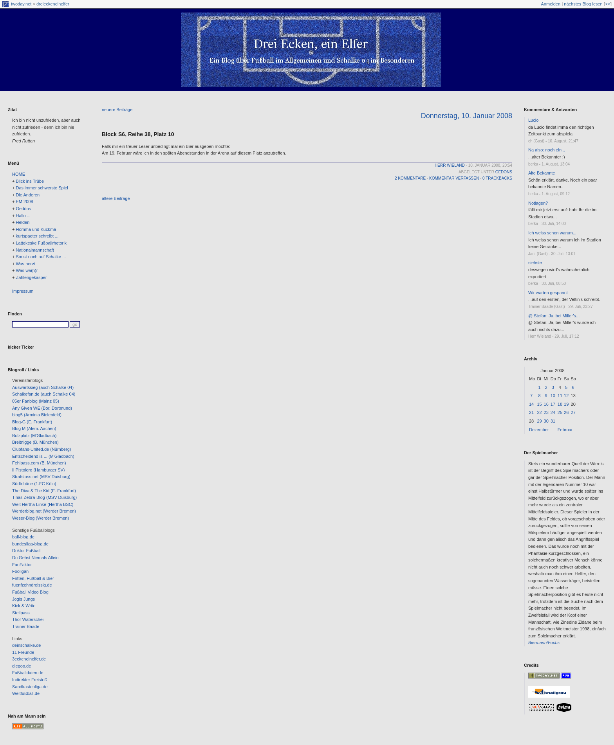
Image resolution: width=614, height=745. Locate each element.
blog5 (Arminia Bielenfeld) (36, 414)
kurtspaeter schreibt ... (37, 236)
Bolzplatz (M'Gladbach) (34, 435)
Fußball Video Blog (30, 592)
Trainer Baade (25, 626)
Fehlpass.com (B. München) (39, 463)
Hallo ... (23, 215)
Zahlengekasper (31, 277)
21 (531, 412)
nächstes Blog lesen (583, 4)
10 (553, 395)
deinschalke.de (26, 645)
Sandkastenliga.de (30, 686)
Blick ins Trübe (30, 181)
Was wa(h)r (27, 270)
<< (607, 4)
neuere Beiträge (117, 109)
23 (546, 412)
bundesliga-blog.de (30, 544)
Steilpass (21, 612)
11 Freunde (23, 652)
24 (553, 412)
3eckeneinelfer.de (29, 659)
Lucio (533, 120)
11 (560, 395)
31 (553, 421)
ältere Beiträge (116, 198)
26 (566, 412)
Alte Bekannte (541, 173)
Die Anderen (28, 195)
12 (566, 395)
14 (531, 404)
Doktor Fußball (26, 550)
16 (546, 404)
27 (573, 412)
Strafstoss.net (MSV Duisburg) (41, 476)
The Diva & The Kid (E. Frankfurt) (44, 490)
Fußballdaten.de (27, 672)
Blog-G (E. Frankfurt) (32, 421)
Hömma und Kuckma (36, 229)
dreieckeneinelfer (52, 4)
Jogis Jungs (23, 599)
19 (566, 404)
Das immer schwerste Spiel (42, 187)
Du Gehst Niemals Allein (35, 557)
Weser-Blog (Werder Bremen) (40, 518)
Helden (22, 222)
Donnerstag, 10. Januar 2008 (466, 116)
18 (560, 404)
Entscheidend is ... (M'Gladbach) (43, 456)
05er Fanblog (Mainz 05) (35, 401)
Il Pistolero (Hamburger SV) (38, 470)
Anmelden (551, 4)
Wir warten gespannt (548, 292)
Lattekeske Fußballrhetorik (41, 243)
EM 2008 (24, 201)
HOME (18, 174)
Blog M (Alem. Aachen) (34, 428)
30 (546, 421)
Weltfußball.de (26, 693)
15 (539, 404)
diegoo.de (21, 666)
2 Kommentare (410, 178)
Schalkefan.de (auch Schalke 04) (43, 394)
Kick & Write (24, 605)
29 (539, 421)
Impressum (22, 291)
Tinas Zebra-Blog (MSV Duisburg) (44, 497)
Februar (565, 429)
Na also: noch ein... (546, 150)
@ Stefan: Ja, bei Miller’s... (554, 315)
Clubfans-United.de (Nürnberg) (41, 449)
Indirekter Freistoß (29, 679)
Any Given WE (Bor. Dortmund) (42, 408)
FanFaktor (22, 564)
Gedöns (23, 208)
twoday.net (21, 4)
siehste (535, 262)
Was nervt (25, 263)
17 (553, 404)
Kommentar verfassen (454, 178)
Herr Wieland (450, 165)
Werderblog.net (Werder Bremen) (44, 511)
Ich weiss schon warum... (552, 232)
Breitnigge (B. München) (35, 442)
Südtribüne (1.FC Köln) (34, 483)
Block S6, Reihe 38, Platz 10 (138, 134)
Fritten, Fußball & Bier (33, 578)
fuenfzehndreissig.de (32, 585)
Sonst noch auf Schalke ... (41, 256)
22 (539, 412)
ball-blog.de (23, 536)
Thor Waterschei (27, 619)
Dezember (539, 429)
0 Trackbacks (497, 178)
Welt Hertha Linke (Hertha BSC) (42, 504)
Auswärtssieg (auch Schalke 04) (43, 387)
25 (560, 412)
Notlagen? (538, 203)
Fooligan (20, 571)
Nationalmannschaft (35, 250)
